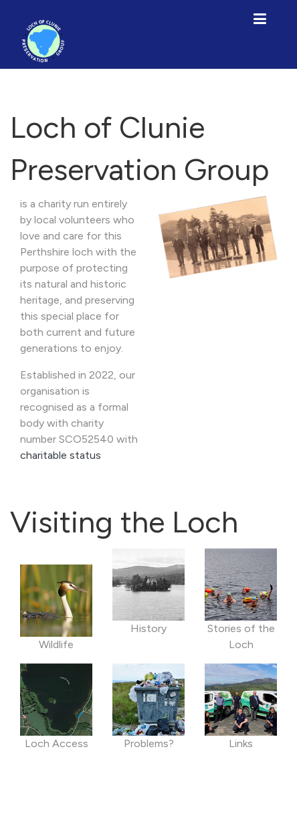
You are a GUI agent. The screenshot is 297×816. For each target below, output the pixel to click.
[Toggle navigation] (259, 18)
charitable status (60, 455)
